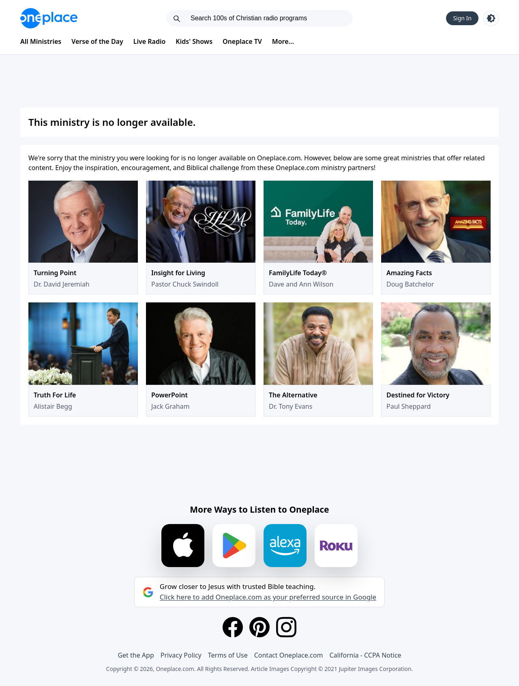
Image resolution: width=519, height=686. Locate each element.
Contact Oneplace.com (288, 655)
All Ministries (40, 41)
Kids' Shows (194, 41)
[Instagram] (286, 627)
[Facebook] (233, 627)
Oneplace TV (242, 41)
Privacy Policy (181, 655)
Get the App (136, 655)
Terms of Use (228, 655)
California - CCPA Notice (365, 655)
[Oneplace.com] (48, 18)
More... (283, 41)
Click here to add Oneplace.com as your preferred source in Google (268, 597)
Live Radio (149, 41)
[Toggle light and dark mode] (491, 18)
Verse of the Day (97, 41)
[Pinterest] (259, 627)
